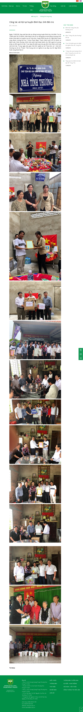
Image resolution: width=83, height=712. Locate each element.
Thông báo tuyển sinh (70, 680)
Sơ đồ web (53, 690)
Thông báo (31, 8)
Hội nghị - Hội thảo (70, 686)
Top (81, 709)
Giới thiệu (4, 6)
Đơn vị (18, 6)
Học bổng (53, 6)
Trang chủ (34, 16)
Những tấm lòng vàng (46, 16)
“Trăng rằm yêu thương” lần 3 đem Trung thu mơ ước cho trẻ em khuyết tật (73, 53)
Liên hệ (63, 6)
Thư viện (52, 686)
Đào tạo (11, 6)
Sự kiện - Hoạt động (70, 683)
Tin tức (25, 6)
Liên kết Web (73, 6)
